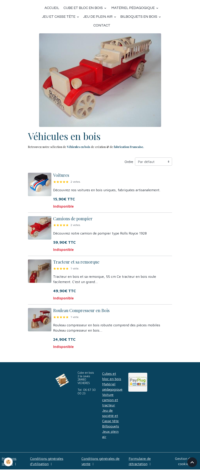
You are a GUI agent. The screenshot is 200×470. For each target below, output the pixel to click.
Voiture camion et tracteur (110, 400)
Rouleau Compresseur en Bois (81, 310)
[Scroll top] (192, 462)
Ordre (129, 162)
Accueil (52, 8)
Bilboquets (110, 426)
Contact (101, 25)
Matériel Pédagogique (133, 8)
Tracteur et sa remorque (76, 262)
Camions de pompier (73, 218)
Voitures (61, 175)
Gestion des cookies (184, 461)
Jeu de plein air (98, 17)
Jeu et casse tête (59, 17)
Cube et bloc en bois (83, 8)
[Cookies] (8, 462)
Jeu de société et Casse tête (110, 415)
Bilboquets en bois (139, 17)
